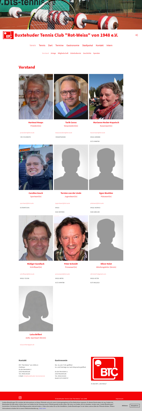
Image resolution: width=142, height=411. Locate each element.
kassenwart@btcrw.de (97, 133)
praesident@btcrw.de (27, 133)
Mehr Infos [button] (42, 408)
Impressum (119, 399)
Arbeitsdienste (75, 53)
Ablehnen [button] (125, 405)
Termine (59, 45)
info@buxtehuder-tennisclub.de (34, 376)
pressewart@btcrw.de (62, 274)
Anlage (53, 53)
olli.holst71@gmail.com (98, 274)
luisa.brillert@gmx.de (27, 345)
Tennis (42, 45)
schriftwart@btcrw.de (27, 274)
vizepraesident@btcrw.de (63, 133)
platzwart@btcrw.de (97, 203)
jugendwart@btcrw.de (62, 203)
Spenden (96, 53)
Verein (33, 45)
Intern (109, 45)
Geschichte (87, 53)
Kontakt (100, 45)
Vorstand (45, 53)
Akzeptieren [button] (134, 405)
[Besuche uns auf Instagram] (20, 398)
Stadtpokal (87, 45)
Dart (50, 45)
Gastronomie (72, 45)
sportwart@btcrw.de (27, 203)
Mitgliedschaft (63, 53)
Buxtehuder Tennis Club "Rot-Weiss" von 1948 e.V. (66, 35)
